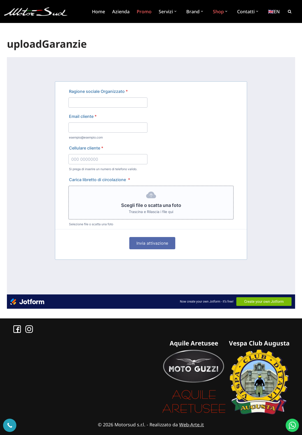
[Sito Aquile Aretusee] (194, 413)
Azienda (121, 11)
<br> (151, 183)
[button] (176, 11)
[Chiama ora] (9, 425)
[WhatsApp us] (292, 425)
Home (98, 11)
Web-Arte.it (191, 424)
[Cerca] (289, 11)
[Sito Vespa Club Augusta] (259, 413)
